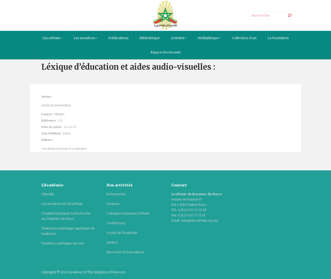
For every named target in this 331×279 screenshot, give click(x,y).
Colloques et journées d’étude (128, 213)
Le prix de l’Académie (121, 233)
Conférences (116, 223)
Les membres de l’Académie (62, 204)
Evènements (116, 194)
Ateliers (112, 242)
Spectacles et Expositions (125, 252)
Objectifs (47, 194)
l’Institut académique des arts (62, 243)
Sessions (113, 204)
